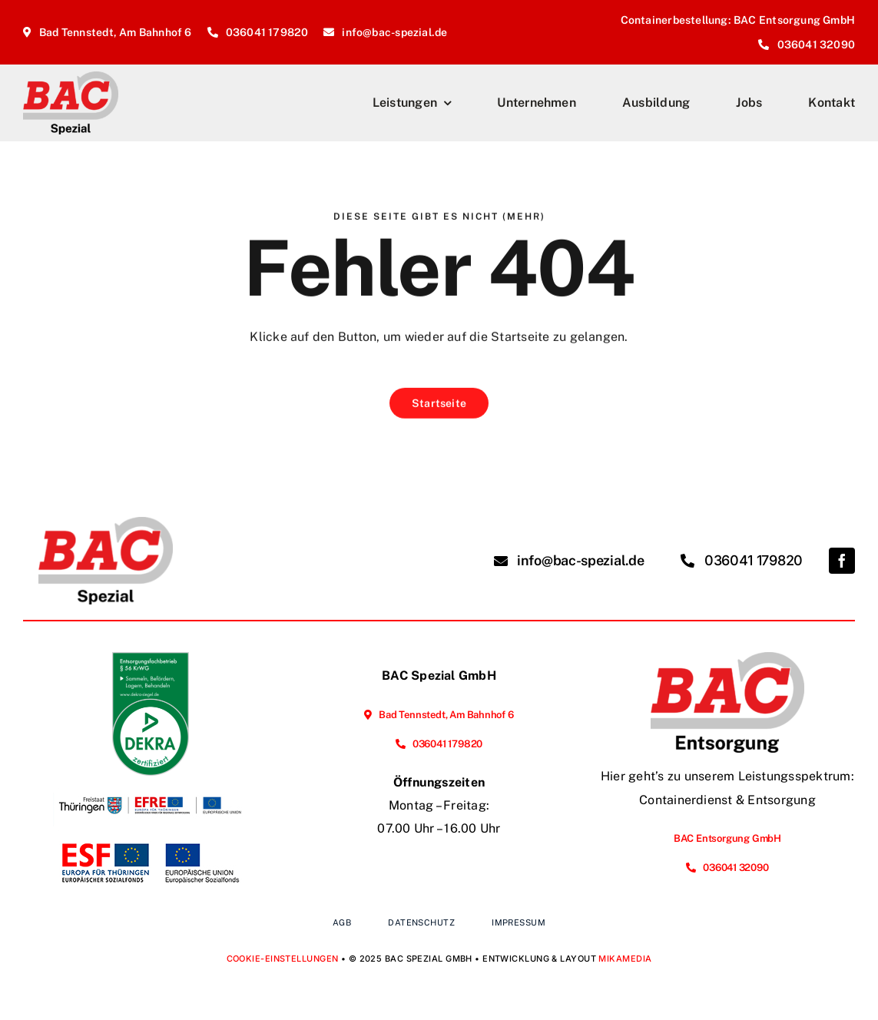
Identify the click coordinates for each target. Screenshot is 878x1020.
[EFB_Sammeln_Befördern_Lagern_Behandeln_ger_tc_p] (150, 658)
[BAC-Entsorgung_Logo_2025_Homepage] (727, 658)
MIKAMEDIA (624, 958)
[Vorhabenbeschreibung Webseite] (150, 840)
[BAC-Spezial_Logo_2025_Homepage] (70, 77)
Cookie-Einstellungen (283, 958)
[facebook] (842, 561)
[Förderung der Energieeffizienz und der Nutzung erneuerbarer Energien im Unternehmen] (150, 781)
